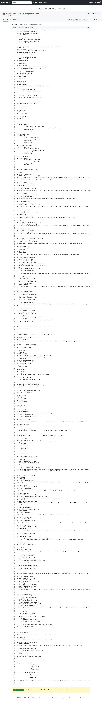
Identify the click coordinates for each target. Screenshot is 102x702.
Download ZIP (95, 19)
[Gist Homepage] (6, 3)
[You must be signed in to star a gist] (88, 14)
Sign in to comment (63, 690)
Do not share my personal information (77, 697)
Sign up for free (19, 690)
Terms (29, 697)
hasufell (9, 14)
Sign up (97, 3)
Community (48, 697)
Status (43, 697)
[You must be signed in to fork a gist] (95, 14)
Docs (53, 697)
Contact (57, 697)
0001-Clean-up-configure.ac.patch (26, 14)
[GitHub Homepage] (17, 698)
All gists (35, 2)
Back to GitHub (42, 2)
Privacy (34, 697)
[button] (88, 20)
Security (38, 697)
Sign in (91, 3)
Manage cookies (64, 697)
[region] (51, 357)
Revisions (14, 20)
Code (5, 19)
